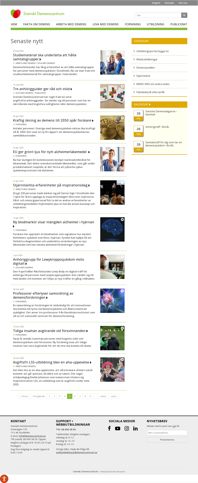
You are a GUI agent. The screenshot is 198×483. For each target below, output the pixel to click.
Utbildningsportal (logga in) (152, 51)
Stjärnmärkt (143, 76)
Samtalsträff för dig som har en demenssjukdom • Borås (163, 144)
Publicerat (178, 24)
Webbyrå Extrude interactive (112, 471)
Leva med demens (105, 24)
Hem (14, 24)
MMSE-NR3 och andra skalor (153, 84)
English (156, 2)
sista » (114, 396)
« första (24, 396)
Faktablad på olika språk (150, 92)
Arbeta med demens (71, 24)
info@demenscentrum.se (32, 435)
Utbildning (155, 24)
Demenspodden (145, 67)
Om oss (183, 2)
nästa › (103, 396)
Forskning (133, 24)
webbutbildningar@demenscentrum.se (76, 452)
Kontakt (169, 2)
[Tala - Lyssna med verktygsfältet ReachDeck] (4, 479)
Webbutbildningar (147, 59)
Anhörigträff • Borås (157, 127)
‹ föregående (38, 396)
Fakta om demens (36, 24)
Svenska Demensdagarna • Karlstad (160, 113)
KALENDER (141, 104)
